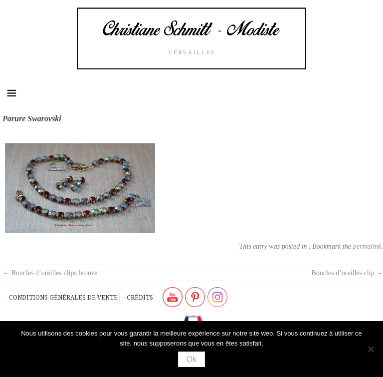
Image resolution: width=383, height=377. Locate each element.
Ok (191, 359)
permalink (367, 246)
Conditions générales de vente (63, 297)
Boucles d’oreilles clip (347, 273)
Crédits (140, 297)
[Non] (371, 349)
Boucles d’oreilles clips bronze (50, 273)
